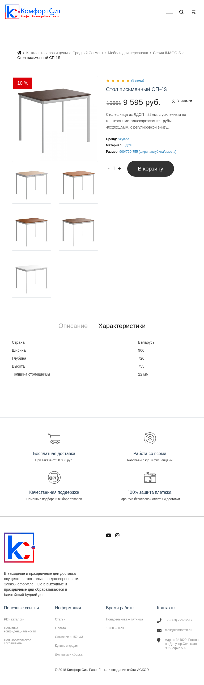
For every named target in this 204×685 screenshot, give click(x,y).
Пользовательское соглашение (17, 641)
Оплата (60, 628)
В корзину (150, 168)
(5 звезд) (137, 80)
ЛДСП (128, 145)
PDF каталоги (14, 619)
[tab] (73, 326)
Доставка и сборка (68, 654)
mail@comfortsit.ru (178, 630)
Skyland (123, 139)
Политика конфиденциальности (20, 629)
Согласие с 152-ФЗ (69, 637)
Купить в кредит (67, 646)
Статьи (60, 619)
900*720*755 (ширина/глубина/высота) (148, 152)
